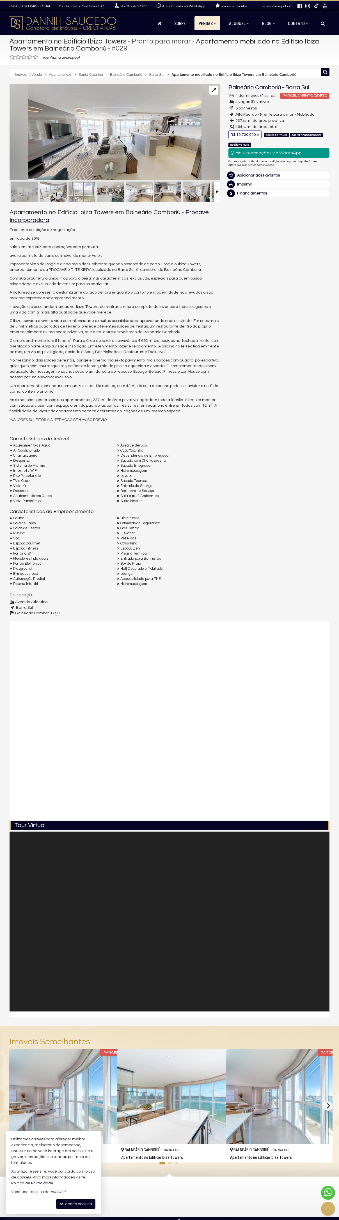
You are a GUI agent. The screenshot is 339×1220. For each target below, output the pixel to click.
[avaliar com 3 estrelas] (24, 57)
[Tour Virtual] (169, 921)
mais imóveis (279, 290)
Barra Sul (297, 87)
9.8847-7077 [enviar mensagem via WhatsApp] (134, 6)
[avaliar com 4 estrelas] (30, 57)
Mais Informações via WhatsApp (266, 152)
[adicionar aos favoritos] (107, 1153)
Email (236, 381)
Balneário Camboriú (254, 87)
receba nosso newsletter (148, 1196)
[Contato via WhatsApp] (328, 1193)
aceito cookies (76, 1204)
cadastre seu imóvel (143, 1202)
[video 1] (169, 670)
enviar (314, 420)
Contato (298, 23)
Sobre (180, 23)
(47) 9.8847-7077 (279, 273)
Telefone (239, 400)
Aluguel (239, 23)
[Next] (328, 1106)
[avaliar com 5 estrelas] (35, 57)
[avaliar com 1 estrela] (12, 57)
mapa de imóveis (140, 1209)
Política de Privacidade (32, 1183)
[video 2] (169, 770)
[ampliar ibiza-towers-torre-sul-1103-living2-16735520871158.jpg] (105, 133)
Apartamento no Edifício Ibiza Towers (69, 41)
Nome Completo (246, 362)
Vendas (207, 23)
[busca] (323, 23)
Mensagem (241, 331)
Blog (268, 23)
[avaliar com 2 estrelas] (18, 57)
